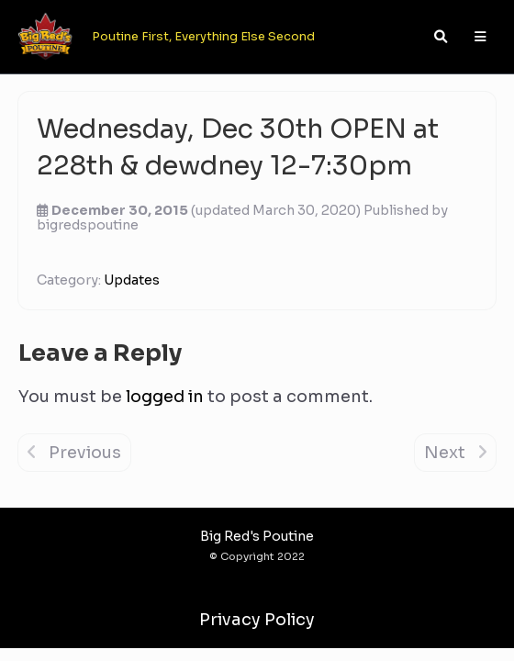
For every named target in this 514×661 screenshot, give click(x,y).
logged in (165, 397)
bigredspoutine (88, 225)
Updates (132, 280)
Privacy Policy (257, 620)
